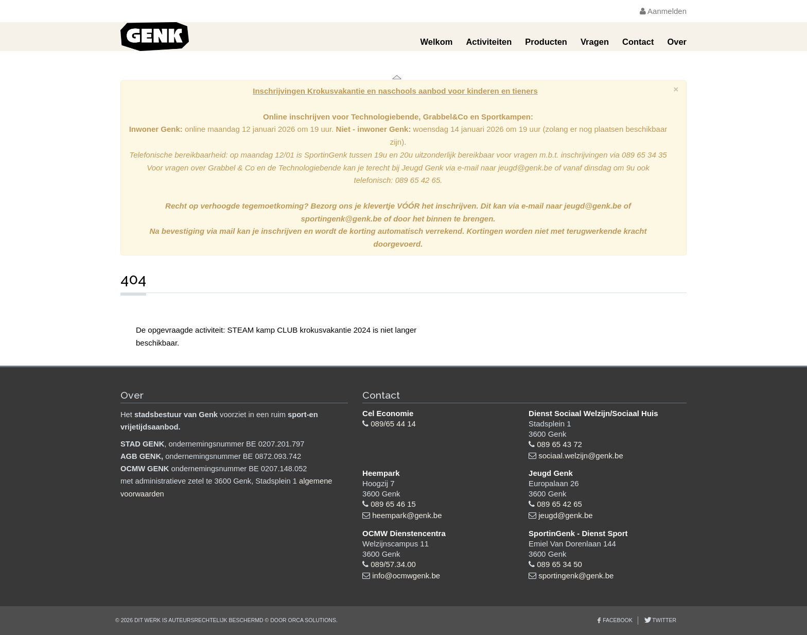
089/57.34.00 (393, 564)
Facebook (618, 620)
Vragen (595, 41)
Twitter (663, 620)
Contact (638, 41)
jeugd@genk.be (565, 515)
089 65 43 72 (559, 444)
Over (677, 41)
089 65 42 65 (559, 504)
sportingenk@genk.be (575, 575)
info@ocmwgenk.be (406, 575)
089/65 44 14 (393, 423)
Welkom (436, 41)
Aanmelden (663, 11)
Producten (546, 41)
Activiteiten (489, 41)
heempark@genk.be (407, 515)
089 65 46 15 (393, 504)
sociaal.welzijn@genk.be (580, 455)
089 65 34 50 (559, 564)
